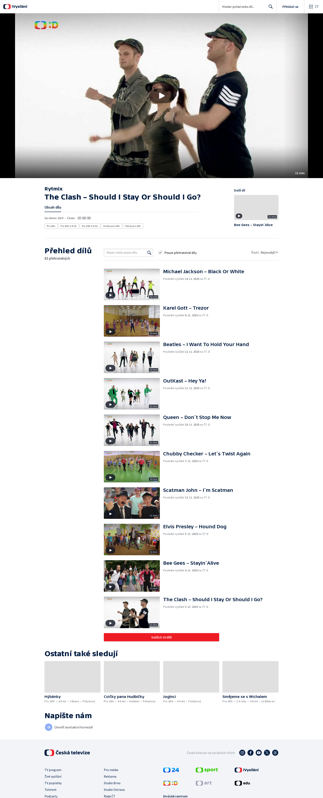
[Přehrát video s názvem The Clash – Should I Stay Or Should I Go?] (161, 95)
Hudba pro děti (111, 226)
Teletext (50, 790)
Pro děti (51, 226)
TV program (52, 770)
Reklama (110, 776)
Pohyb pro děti (133, 226)
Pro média (111, 770)
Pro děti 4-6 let (68, 226)
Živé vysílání (52, 776)
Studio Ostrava (114, 790)
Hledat (269, 8)
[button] (161, 95)
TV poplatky (53, 783)
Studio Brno (112, 783)
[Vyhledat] (149, 253)
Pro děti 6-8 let (90, 226)
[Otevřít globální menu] (313, 6)
